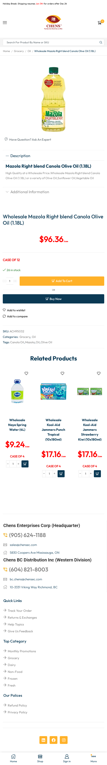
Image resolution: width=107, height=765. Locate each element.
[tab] (53, 155)
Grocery (19, 51)
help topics (16, 624)
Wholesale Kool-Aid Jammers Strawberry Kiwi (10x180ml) (89, 430)
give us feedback (20, 631)
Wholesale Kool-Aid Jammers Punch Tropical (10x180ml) (53, 430)
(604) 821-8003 (28, 569)
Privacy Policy (17, 712)
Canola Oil (17, 342)
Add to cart (64, 281)
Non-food (15, 672)
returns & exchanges (22, 617)
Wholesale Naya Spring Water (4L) (17, 425)
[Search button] (101, 42)
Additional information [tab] (27, 191)
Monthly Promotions (22, 651)
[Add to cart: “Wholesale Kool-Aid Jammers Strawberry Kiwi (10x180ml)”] (97, 473)
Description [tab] (18, 155)
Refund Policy (17, 705)
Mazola (30, 342)
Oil (29, 51)
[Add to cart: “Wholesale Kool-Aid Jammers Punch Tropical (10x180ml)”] (61, 473)
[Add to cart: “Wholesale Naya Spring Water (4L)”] (25, 463)
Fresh (11, 685)
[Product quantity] (9, 281)
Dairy (12, 665)
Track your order (20, 611)
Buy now (56, 299)
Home (6, 51)
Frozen (12, 678)
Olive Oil (46, 342)
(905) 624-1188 (27, 534)
